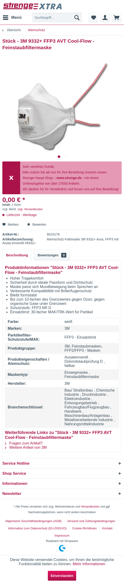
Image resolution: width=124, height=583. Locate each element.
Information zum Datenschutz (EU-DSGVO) (37, 528)
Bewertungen (52, 255)
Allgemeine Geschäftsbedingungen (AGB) (33, 521)
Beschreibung (17, 255)
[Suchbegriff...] (57, 17)
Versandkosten (90, 506)
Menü (12, 17)
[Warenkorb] (116, 17)
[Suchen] (77, 17)
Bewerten (36, 224)
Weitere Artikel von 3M (26, 447)
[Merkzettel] (93, 17)
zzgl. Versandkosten (30, 209)
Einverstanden (62, 576)
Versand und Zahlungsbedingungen (91, 521)
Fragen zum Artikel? (24, 443)
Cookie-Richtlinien (84, 528)
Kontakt (107, 528)
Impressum (61, 535)
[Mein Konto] (105, 17)
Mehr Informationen (89, 564)
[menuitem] (12, 17)
